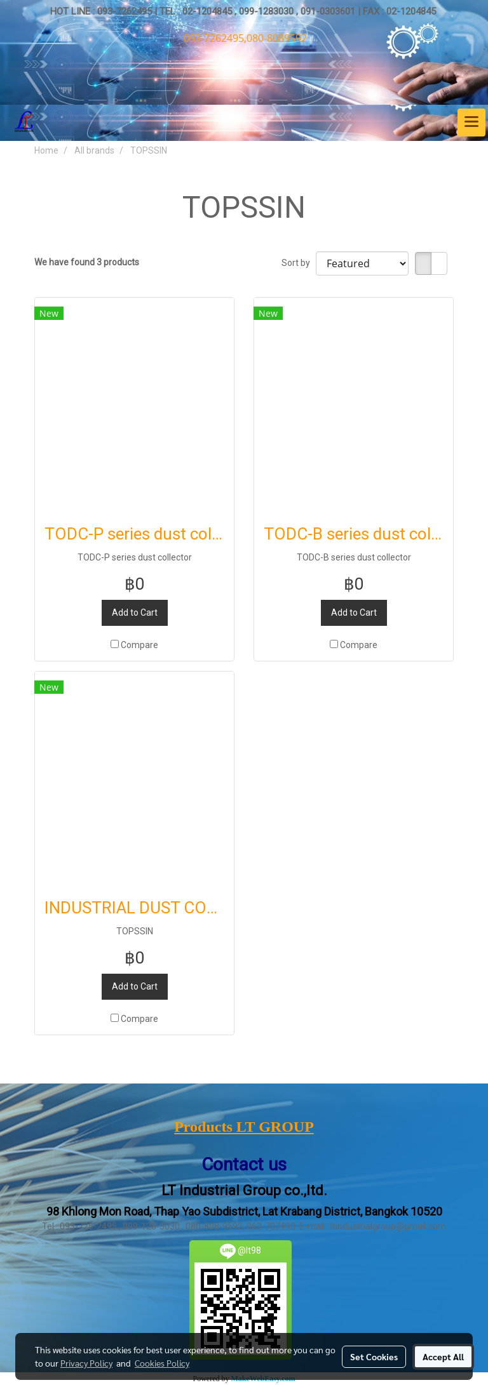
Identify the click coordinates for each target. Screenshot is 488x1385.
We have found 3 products (86, 262)
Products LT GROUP (244, 1126)
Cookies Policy (162, 1362)
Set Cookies (374, 1356)
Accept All (443, 1356)
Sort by (298, 263)
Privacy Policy (86, 1362)
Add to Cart (135, 612)
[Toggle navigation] (471, 122)
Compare (139, 645)
